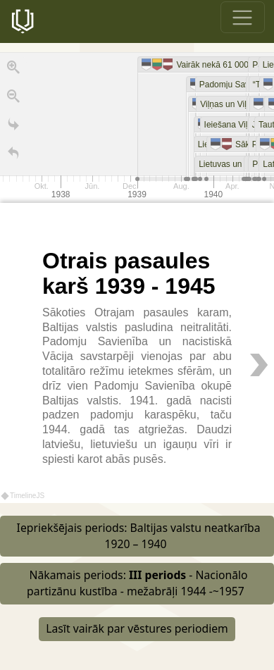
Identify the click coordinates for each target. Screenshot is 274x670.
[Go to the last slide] (13, 127)
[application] (137, 127)
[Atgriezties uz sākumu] (13, 156)
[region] (137, 277)
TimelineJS (23, 496)
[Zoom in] (13, 70)
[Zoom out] (13, 99)
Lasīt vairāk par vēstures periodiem (137, 628)
